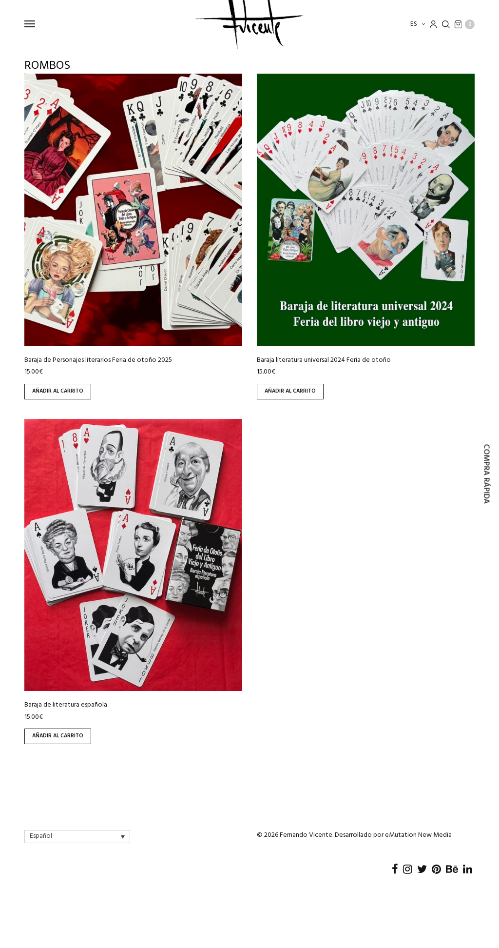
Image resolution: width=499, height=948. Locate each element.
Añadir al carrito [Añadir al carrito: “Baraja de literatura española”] (57, 735)
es (414, 24)
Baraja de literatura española (65, 705)
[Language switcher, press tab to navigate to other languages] (77, 836)
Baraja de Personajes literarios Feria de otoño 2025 (98, 360)
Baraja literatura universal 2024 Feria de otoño (324, 360)
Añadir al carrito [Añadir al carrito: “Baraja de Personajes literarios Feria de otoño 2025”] (57, 391)
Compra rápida (486, 474)
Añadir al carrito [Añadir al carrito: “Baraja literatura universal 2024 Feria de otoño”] (290, 391)
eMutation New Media (418, 835)
